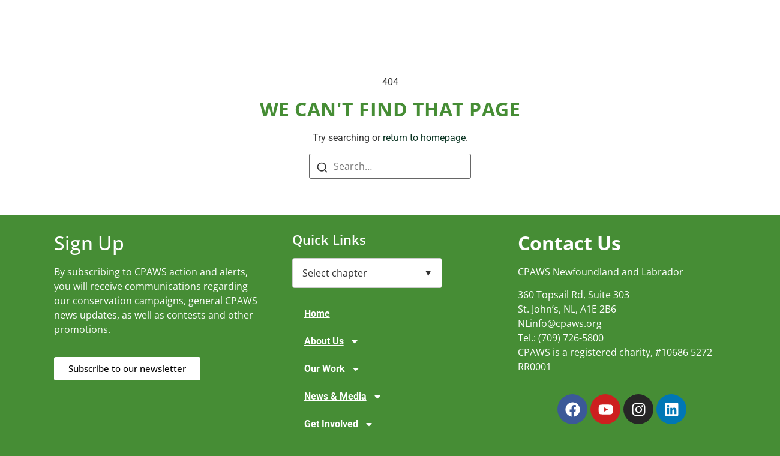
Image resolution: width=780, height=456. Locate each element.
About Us (331, 341)
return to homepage (424, 137)
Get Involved (339, 424)
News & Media (343, 396)
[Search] (322, 167)
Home (317, 313)
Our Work (332, 369)
